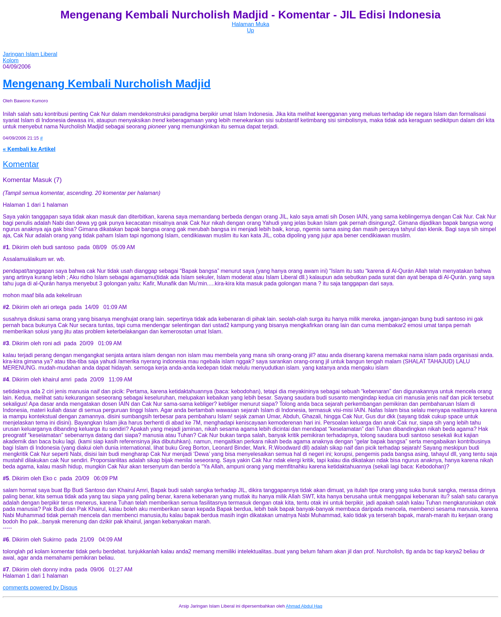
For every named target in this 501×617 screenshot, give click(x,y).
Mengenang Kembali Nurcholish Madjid (106, 83)
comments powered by (40, 588)
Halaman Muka (250, 24)
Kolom (10, 60)
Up (250, 30)
